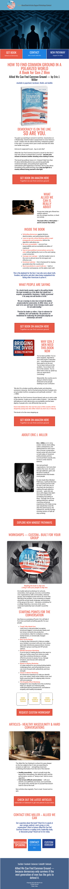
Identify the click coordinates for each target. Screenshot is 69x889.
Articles (31, 5)
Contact (48, 5)
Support (36, 5)
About (23, 5)
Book (27, 5)
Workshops (42, 5)
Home (19, 5)
